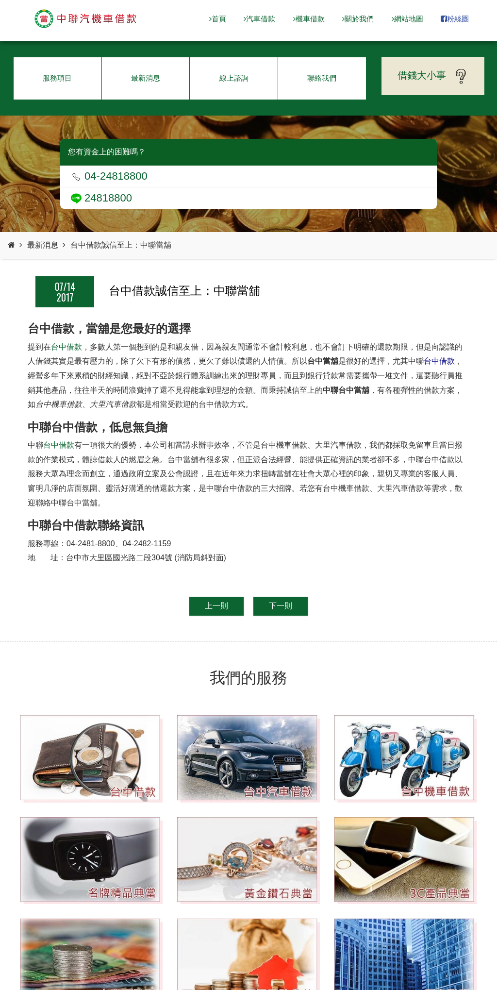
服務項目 (57, 78)
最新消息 (145, 78)
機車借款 (309, 19)
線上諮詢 (233, 78)
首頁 (217, 19)
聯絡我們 (321, 78)
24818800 (101, 198)
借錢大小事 (433, 76)
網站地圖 (407, 19)
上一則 (216, 606)
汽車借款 (259, 19)
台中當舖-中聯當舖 (86, 19)
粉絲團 (455, 19)
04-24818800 (109, 176)
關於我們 (358, 19)
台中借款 (66, 347)
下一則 (280, 606)
